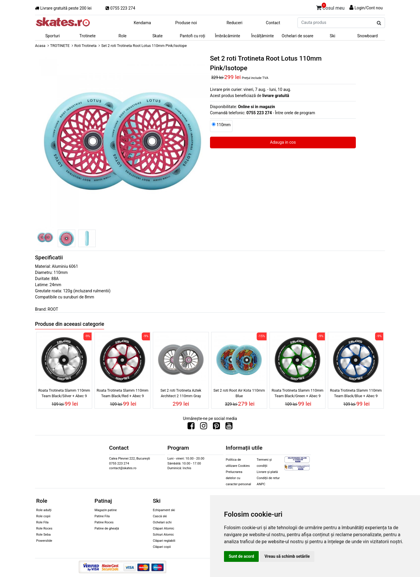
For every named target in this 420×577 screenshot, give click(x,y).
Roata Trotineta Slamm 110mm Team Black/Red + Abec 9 (122, 393)
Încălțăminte (262, 36)
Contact (273, 22)
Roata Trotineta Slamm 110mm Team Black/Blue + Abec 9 (356, 393)
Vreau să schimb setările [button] (287, 556)
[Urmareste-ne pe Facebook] (191, 427)
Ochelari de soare (297, 36)
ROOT (53, 309)
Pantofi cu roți (192, 36)
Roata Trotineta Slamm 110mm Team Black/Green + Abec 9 (297, 393)
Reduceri (235, 22)
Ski (332, 36)
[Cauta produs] (379, 23)
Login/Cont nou (368, 8)
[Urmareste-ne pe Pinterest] (216, 427)
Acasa (40, 45)
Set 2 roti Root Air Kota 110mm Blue (239, 393)
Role (122, 36)
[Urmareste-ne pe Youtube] (229, 427)
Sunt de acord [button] (241, 556)
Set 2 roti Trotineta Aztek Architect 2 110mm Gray (180, 393)
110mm (223, 124)
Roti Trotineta (85, 45)
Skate (157, 36)
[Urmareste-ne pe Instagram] (203, 427)
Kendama (142, 22)
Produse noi (186, 22)
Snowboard (367, 36)
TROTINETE (60, 45)
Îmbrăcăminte (227, 36)
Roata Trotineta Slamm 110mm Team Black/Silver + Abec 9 (64, 393)
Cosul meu (330, 7)
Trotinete (87, 36)
